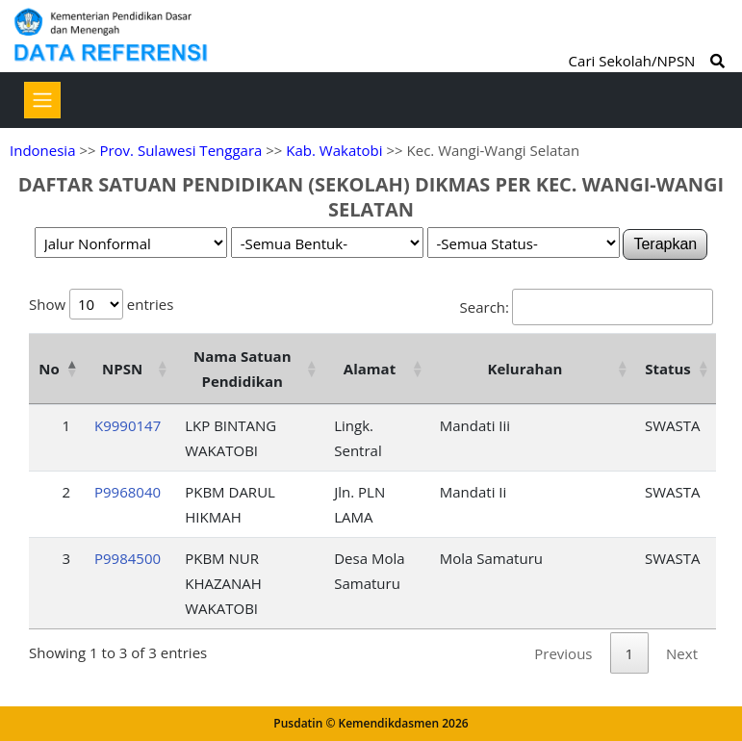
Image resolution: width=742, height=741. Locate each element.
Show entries (101, 304)
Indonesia (42, 150)
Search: (586, 307)
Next (682, 653)
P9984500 (127, 558)
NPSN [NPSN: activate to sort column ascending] (122, 368)
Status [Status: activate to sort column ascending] (668, 368)
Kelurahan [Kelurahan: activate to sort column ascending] (524, 368)
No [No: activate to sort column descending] (48, 368)
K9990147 (127, 425)
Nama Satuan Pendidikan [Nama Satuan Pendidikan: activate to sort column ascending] (242, 368)
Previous (563, 653)
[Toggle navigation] (42, 100)
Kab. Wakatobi (334, 150)
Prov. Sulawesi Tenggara (180, 150)
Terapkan (665, 244)
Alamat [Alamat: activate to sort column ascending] (370, 368)
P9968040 (127, 491)
